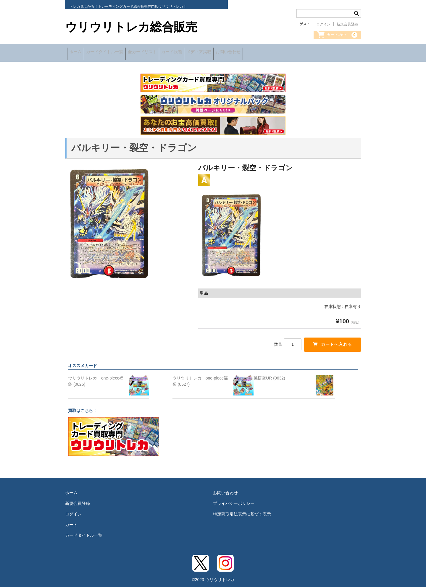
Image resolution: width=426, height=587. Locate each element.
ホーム (77, 52)
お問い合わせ (268, 52)
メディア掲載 (231, 52)
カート (71, 521)
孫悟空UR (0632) (269, 374)
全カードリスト (159, 52)
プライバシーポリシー (233, 500)
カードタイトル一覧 (114, 52)
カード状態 (196, 52)
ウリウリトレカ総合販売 (131, 26)
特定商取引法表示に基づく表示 (242, 510)
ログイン (323, 24)
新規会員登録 (347, 24)
